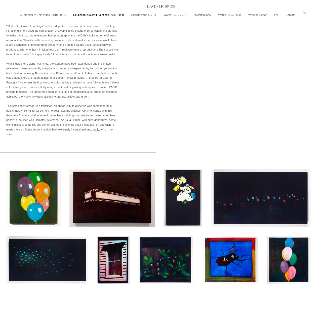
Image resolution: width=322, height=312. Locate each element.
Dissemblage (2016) (143, 14)
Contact (290, 14)
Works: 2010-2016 (175, 14)
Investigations (202, 14)
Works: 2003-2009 (229, 14)
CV (276, 14)
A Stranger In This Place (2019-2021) (43, 14)
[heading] (161, 6)
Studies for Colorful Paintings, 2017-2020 (98, 14)
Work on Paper (257, 14)
